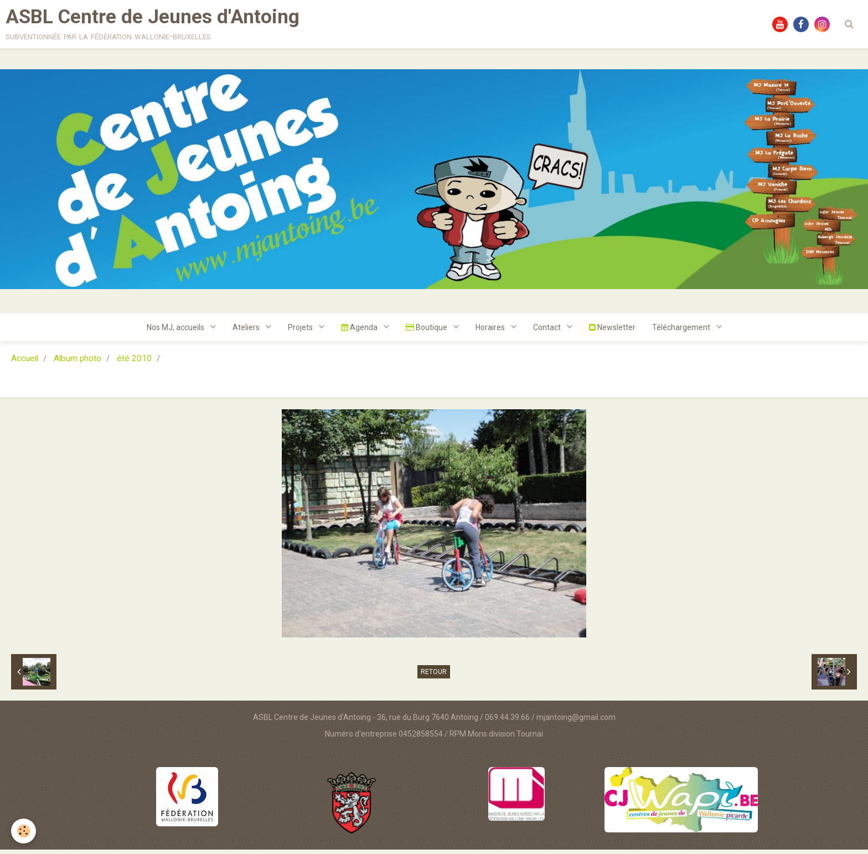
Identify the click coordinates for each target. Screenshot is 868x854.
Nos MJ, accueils (176, 331)
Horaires (491, 331)
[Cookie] (23, 831)
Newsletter (612, 331)
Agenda (360, 331)
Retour (434, 676)
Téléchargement (682, 331)
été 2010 (134, 363)
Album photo (77, 363)
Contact (547, 331)
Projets (301, 331)
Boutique (427, 331)
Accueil (24, 363)
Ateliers (246, 331)
